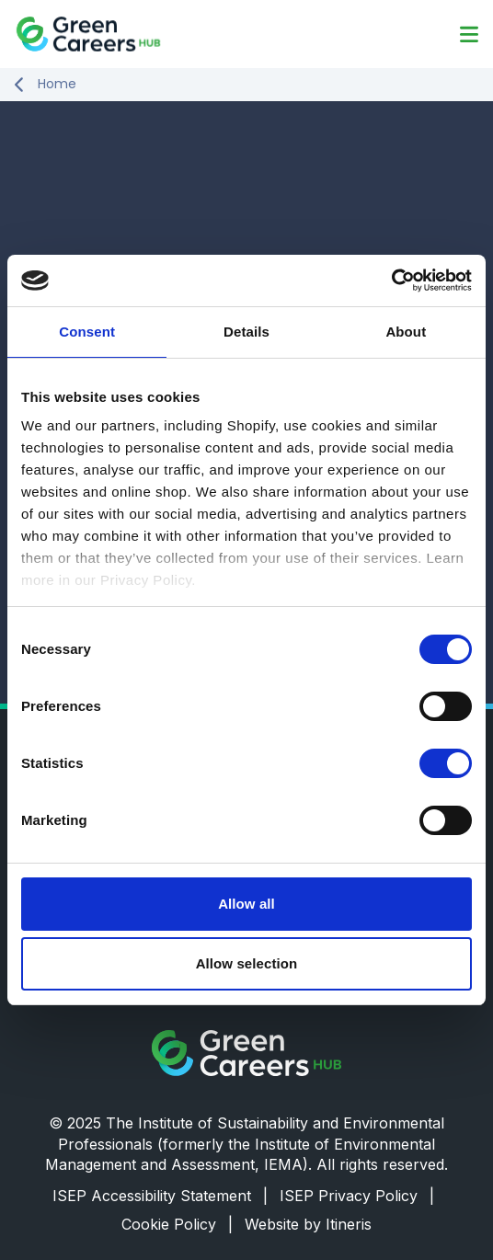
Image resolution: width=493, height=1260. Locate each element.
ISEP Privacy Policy (357, 1195)
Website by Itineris (308, 1224)
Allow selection (247, 963)
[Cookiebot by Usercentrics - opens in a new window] (391, 280)
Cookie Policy (177, 1224)
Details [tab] (246, 331)
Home (57, 84)
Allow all (246, 903)
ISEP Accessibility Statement (160, 1195)
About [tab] (405, 331)
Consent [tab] (87, 331)
